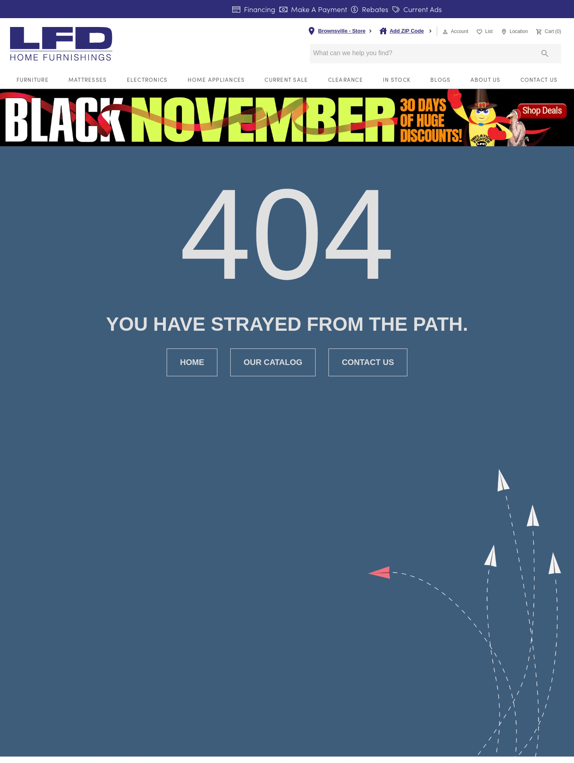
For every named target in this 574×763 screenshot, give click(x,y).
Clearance (345, 79)
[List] (484, 31)
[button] (445, 32)
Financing (253, 9)
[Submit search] (545, 53)
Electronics (147, 79)
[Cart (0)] (547, 31)
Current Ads (417, 9)
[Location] (513, 31)
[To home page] (76, 44)
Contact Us (539, 79)
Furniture (33, 79)
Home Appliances (216, 79)
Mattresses (87, 79)
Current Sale (286, 79)
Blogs (440, 79)
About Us (486, 79)
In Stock (397, 79)
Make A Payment (313, 9)
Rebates (369, 9)
